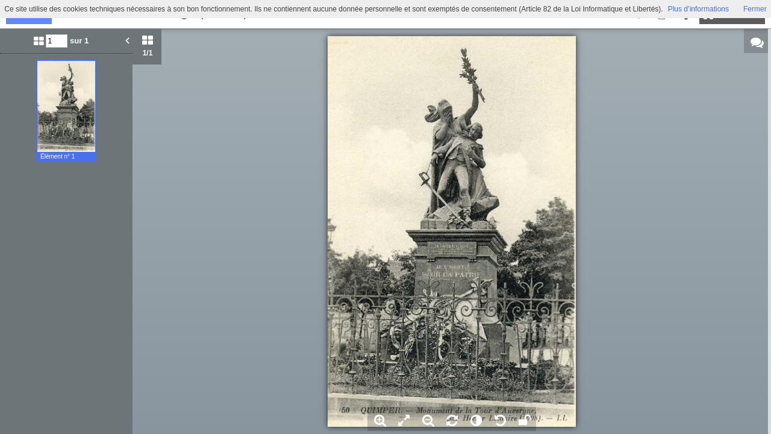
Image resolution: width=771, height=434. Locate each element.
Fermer (755, 9)
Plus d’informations (698, 9)
